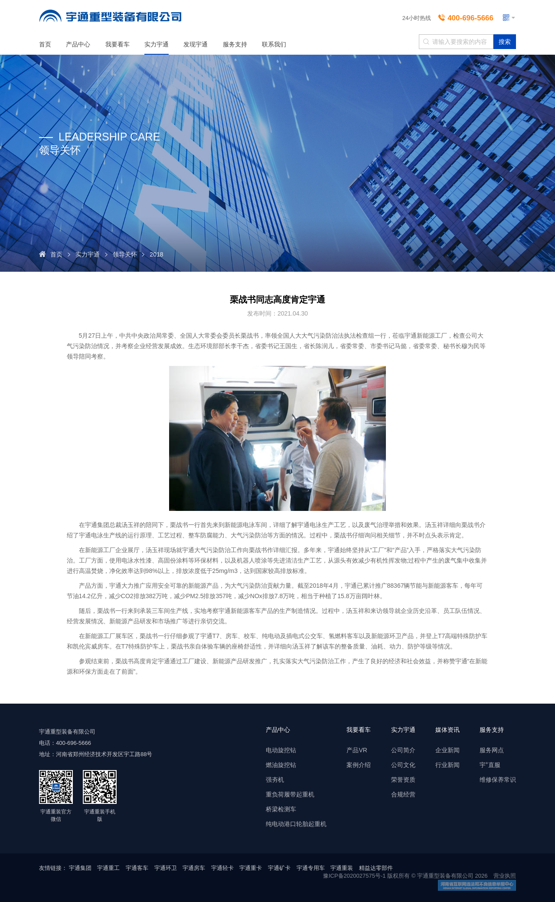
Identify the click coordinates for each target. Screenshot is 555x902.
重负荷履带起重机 (290, 794)
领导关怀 (125, 254)
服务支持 (235, 44)
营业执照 (504, 875)
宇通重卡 (250, 868)
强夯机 (275, 779)
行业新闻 (447, 764)
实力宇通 (156, 44)
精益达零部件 (376, 868)
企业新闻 (447, 750)
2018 (156, 254)
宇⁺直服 (490, 764)
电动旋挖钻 (281, 750)
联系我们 (274, 44)
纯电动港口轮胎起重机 (296, 823)
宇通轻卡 (222, 868)
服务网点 (492, 750)
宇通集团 (80, 868)
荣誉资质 (403, 779)
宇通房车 (194, 868)
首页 (45, 44)
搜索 (505, 41)
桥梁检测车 (281, 809)
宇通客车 (137, 868)
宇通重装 (341, 868)
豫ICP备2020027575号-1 (354, 875)
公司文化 (403, 764)
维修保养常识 (498, 779)
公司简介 (403, 750)
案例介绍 (358, 764)
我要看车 (117, 44)
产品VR (356, 750)
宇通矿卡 (279, 868)
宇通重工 (108, 868)
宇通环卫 (165, 868)
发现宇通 (195, 44)
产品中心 (78, 44)
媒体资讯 (447, 729)
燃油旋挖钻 (281, 764)
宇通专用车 (311, 868)
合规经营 (403, 794)
